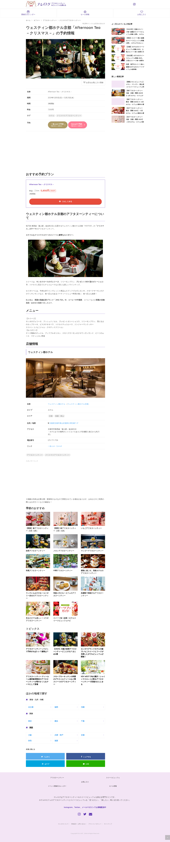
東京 (30, 721)
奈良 (30, 741)
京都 (50, 416)
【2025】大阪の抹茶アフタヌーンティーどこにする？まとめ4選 (64, 651)
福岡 (56, 707)
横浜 (56, 721)
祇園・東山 (59, 416)
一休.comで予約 (57, 125)
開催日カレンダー (28, 12)
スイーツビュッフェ (113, 778)
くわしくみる (67, 201)
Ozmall (59, 446)
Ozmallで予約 (77, 125)
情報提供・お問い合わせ (78, 824)
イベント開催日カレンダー (57, 786)
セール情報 (85, 12)
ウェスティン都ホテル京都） (78, 404)
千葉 (82, 721)
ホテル (51, 115)
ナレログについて (63, 824)
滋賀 (56, 741)
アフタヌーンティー (35, 455)
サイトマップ (108, 824)
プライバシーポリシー (94, 824)
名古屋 (30, 707)
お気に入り (85, 782)
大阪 (30, 735)
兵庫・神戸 (59, 735)
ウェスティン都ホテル (56, 404)
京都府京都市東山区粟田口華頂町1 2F (63, 423)
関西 (31, 727)
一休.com (51, 446)
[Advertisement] (65, 153)
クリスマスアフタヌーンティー (69, 115)
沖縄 (82, 707)
